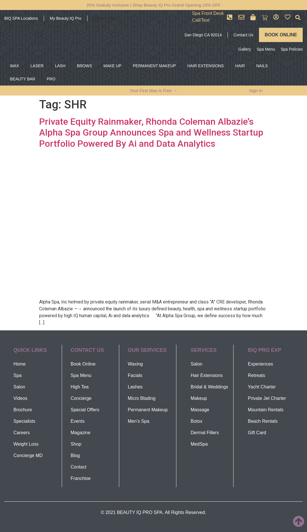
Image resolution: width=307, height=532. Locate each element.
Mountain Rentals (266, 409)
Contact (78, 466)
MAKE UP (112, 65)
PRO (51, 79)
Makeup (199, 398)
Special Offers (85, 409)
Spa (17, 375)
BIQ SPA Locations (21, 18)
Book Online (83, 364)
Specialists (24, 421)
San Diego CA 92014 (203, 35)
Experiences (260, 364)
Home (19, 364)
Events (78, 421)
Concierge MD (28, 455)
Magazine (80, 432)
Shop (76, 444)
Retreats (256, 375)
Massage (200, 409)
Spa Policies (292, 49)
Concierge (81, 398)
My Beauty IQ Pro (65, 18)
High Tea (80, 386)
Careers (21, 432)
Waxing (135, 364)
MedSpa (199, 444)
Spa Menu (266, 49)
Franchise (81, 478)
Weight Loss (26, 444)
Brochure (22, 409)
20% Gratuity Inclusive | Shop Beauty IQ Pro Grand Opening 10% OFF (153, 5)
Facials (135, 375)
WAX (14, 65)
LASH (60, 65)
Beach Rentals (263, 421)
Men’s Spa (138, 421)
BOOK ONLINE (281, 34)
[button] (298, 17)
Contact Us (243, 35)
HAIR (240, 65)
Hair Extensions (207, 375)
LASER (36, 65)
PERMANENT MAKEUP (154, 65)
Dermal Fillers (205, 432)
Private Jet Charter (267, 398)
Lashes (135, 386)
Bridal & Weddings (209, 386)
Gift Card (257, 432)
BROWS (84, 65)
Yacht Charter (262, 386)
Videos (20, 398)
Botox (196, 421)
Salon (19, 386)
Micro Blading (142, 398)
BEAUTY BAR (22, 79)
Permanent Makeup (148, 409)
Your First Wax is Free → (153, 90)
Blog (75, 455)
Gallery (244, 49)
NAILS (262, 65)
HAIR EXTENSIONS (205, 65)
